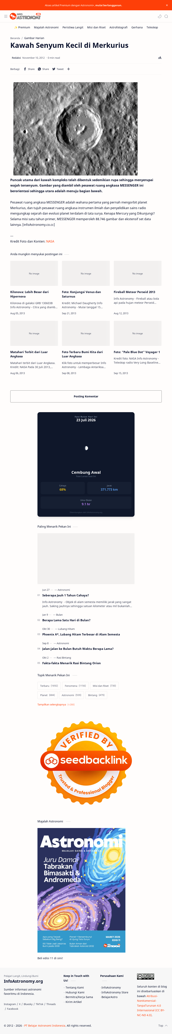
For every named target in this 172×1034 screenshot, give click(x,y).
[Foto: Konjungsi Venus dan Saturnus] (86, 273)
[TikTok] (39, 1004)
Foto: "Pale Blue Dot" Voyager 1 (137, 352)
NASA (50, 241)
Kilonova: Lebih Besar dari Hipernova (29, 294)
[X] (20, 1004)
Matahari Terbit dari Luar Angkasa (29, 354)
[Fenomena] (75, 686)
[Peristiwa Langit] (73, 27)
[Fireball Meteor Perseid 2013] (138, 273)
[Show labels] (56, 704)
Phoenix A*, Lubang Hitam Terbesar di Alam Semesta (81, 634)
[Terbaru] (49, 686)
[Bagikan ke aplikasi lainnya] (68, 69)
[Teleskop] (152, 27)
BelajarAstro (109, 997)
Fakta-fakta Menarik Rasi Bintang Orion (71, 663)
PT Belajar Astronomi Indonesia (44, 1025)
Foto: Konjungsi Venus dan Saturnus (81, 294)
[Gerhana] (137, 27)
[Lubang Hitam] (66, 629)
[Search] (166, 16)
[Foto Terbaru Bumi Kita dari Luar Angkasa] (86, 333)
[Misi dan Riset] (96, 27)
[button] (159, 16)
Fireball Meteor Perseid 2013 (134, 292)
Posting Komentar (86, 396)
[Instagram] (10, 1004)
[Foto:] (138, 333)
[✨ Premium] (22, 27)
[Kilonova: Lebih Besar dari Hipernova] (34, 273)
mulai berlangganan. (108, 5)
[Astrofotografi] (118, 27)
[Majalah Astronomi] (46, 27)
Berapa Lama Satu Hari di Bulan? (66, 620)
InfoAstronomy (111, 987)
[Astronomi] (64, 590)
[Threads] (51, 1004)
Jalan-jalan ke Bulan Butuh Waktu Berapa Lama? (78, 649)
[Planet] (47, 695)
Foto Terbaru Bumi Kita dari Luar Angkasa (82, 354)
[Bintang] (96, 695)
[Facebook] (12, 1009)
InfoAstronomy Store (115, 992)
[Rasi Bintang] (64, 657)
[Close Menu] (167, 5)
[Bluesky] (28, 1004)
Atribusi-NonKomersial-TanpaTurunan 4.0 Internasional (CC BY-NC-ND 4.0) (151, 1005)
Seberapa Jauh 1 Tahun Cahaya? (65, 595)
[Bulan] (59, 614)
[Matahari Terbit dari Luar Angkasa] (34, 333)
